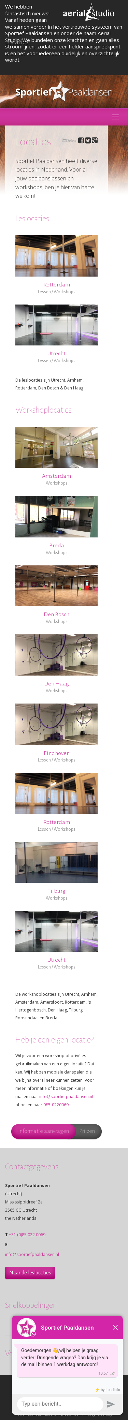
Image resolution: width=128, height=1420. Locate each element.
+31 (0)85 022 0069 (27, 1235)
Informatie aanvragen (43, 1131)
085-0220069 (56, 1105)
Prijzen (87, 1131)
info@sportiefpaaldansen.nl (66, 1096)
